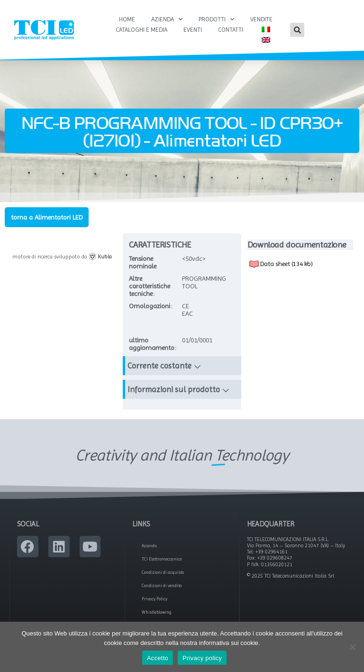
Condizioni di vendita (162, 585)
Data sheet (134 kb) (281, 264)
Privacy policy (202, 658)
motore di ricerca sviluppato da (62, 256)
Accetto (157, 658)
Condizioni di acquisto (163, 572)
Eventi (192, 29)
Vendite (261, 19)
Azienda (166, 19)
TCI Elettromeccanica (162, 559)
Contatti (230, 29)
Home (127, 19)
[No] (352, 647)
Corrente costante (159, 365)
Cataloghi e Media (141, 29)
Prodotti (216, 19)
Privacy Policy (154, 599)
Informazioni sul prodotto (173, 389)
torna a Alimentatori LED (46, 217)
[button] (297, 30)
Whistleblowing (157, 612)
